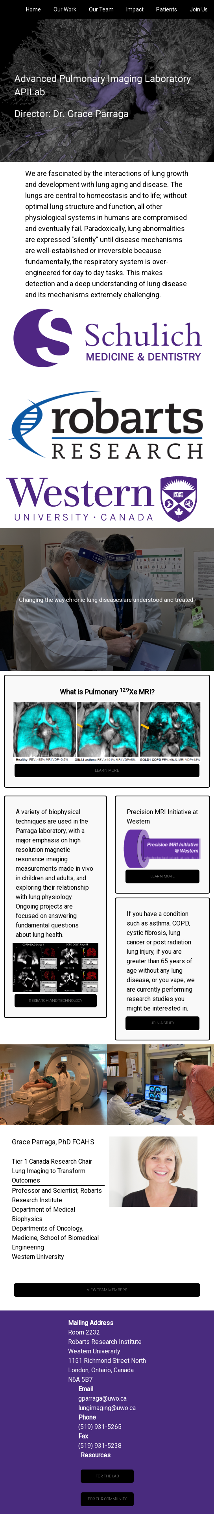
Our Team (101, 9)
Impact (135, 9)
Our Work (65, 9)
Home (33, 9)
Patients (166, 9)
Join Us (199, 9)
